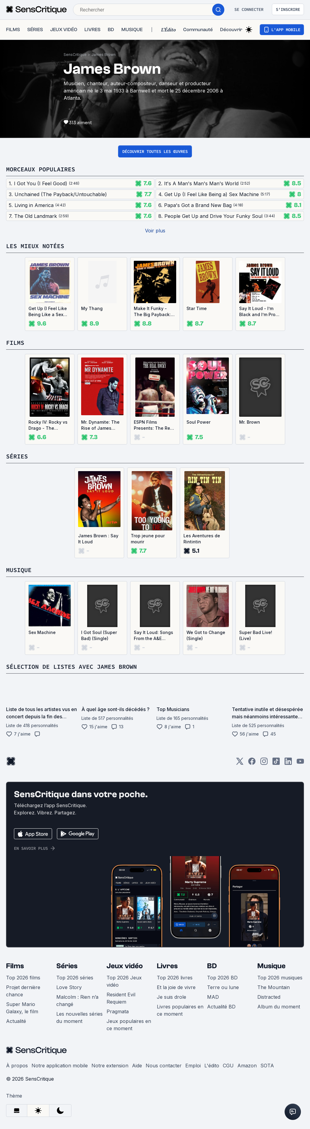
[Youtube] (300, 763)
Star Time (196, 308)
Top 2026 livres (175, 978)
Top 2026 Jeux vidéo (124, 981)
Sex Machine (42, 632)
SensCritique (75, 54)
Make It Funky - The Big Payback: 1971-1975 (152, 312)
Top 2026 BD (222, 978)
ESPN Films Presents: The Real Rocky (154, 425)
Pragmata (118, 1011)
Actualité (16, 1021)
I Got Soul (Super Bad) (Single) (99, 635)
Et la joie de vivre (176, 987)
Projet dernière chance (23, 991)
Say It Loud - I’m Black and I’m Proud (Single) (260, 312)
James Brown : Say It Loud (98, 538)
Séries (67, 966)
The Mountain (273, 987)
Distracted (268, 997)
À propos (17, 1066)
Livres (167, 966)
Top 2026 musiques (279, 978)
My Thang (92, 308)
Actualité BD (221, 1007)
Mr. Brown (249, 422)
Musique (271, 966)
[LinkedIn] (288, 763)
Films (15, 966)
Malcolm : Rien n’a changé (77, 1000)
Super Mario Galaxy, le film (22, 1007)
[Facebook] (252, 763)
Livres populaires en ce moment (180, 1010)
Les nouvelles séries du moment (79, 1017)
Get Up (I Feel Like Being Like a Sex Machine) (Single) (47, 312)
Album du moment (278, 1007)
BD (212, 966)
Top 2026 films (23, 978)
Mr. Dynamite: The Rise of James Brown (100, 425)
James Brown (103, 54)
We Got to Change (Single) (205, 635)
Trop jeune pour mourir (148, 538)
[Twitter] (239, 763)
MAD (213, 997)
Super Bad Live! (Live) (255, 635)
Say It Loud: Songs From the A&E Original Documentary (153, 636)
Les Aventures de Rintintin (201, 538)
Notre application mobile (59, 1066)
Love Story (69, 987)
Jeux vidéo (125, 966)
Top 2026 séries (74, 978)
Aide (137, 1066)
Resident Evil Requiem (121, 998)
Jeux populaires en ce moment (129, 1024)
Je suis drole (171, 997)
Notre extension (109, 1066)
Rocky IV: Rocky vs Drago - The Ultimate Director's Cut (48, 425)
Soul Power (198, 422)
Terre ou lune (223, 987)
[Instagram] (264, 763)
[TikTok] (276, 763)
